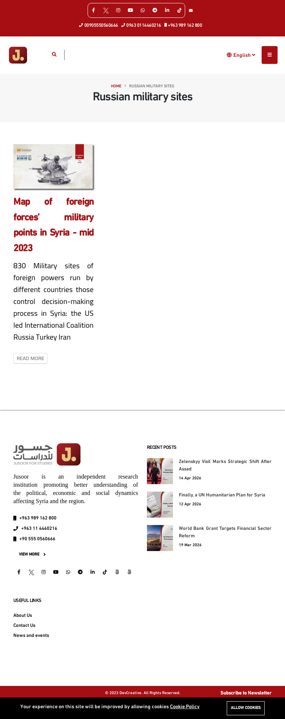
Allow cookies (246, 708)
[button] (229, 55)
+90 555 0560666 (37, 539)
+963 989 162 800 (183, 25)
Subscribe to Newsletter (246, 693)
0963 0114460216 (141, 25)
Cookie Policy (185, 707)
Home (116, 86)
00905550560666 (98, 25)
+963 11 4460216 (39, 529)
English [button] (244, 55)
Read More (30, 358)
